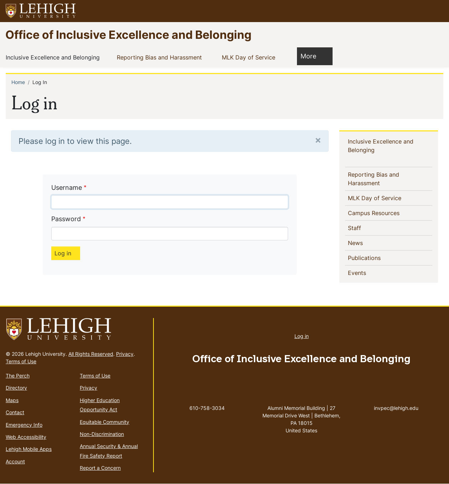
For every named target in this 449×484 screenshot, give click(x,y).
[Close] (318, 140)
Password (66, 218)
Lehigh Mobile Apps (29, 449)
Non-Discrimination (102, 434)
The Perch (18, 375)
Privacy (125, 353)
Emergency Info (24, 424)
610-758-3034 (207, 408)
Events (368, 272)
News (367, 242)
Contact (15, 412)
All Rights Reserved (90, 353)
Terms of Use (21, 361)
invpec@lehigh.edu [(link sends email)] (396, 400)
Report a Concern (100, 467)
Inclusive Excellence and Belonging (54, 57)
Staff (366, 227)
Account (15, 461)
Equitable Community (104, 421)
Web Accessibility (26, 436)
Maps (12, 400)
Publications (376, 257)
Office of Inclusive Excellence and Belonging (128, 34)
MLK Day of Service (250, 57)
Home (18, 82)
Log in (301, 336)
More (312, 56)
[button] (437, 11)
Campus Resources (385, 212)
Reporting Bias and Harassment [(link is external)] (165, 57)
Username (66, 187)
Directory (16, 387)
